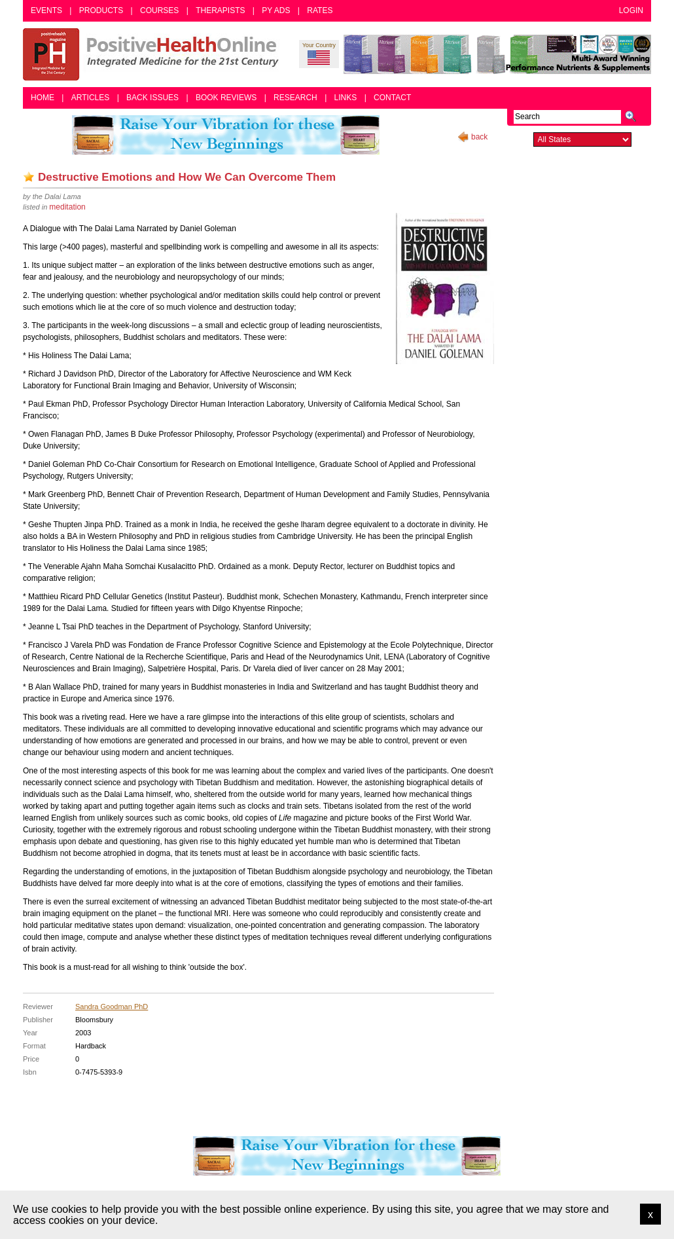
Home (42, 97)
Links (345, 97)
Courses (159, 10)
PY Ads (276, 10)
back (479, 136)
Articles (90, 97)
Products (101, 10)
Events (46, 10)
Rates (319, 10)
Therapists (220, 10)
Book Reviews (226, 97)
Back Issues (152, 97)
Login (631, 10)
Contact (392, 97)
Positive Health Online (154, 54)
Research (295, 97)
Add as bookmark (29, 177)
